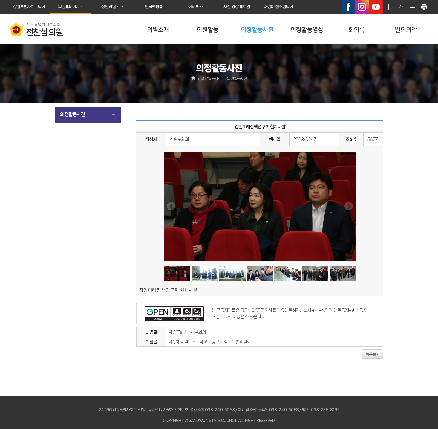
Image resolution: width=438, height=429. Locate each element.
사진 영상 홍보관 (236, 6)
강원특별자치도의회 (29, 6)
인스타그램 (362, 7)
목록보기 (372, 354)
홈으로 (193, 78)
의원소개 (158, 29)
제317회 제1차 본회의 (187, 332)
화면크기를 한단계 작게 (412, 7)
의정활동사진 (257, 29)
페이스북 (348, 7)
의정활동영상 (306, 29)
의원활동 (207, 29)
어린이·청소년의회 (278, 6)
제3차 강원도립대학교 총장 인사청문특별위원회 (210, 341)
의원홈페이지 (68, 6)
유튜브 (376, 7)
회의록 (193, 6)
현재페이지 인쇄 (424, 7)
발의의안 (406, 29)
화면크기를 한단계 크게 (388, 7)
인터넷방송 (154, 6)
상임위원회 (110, 6)
